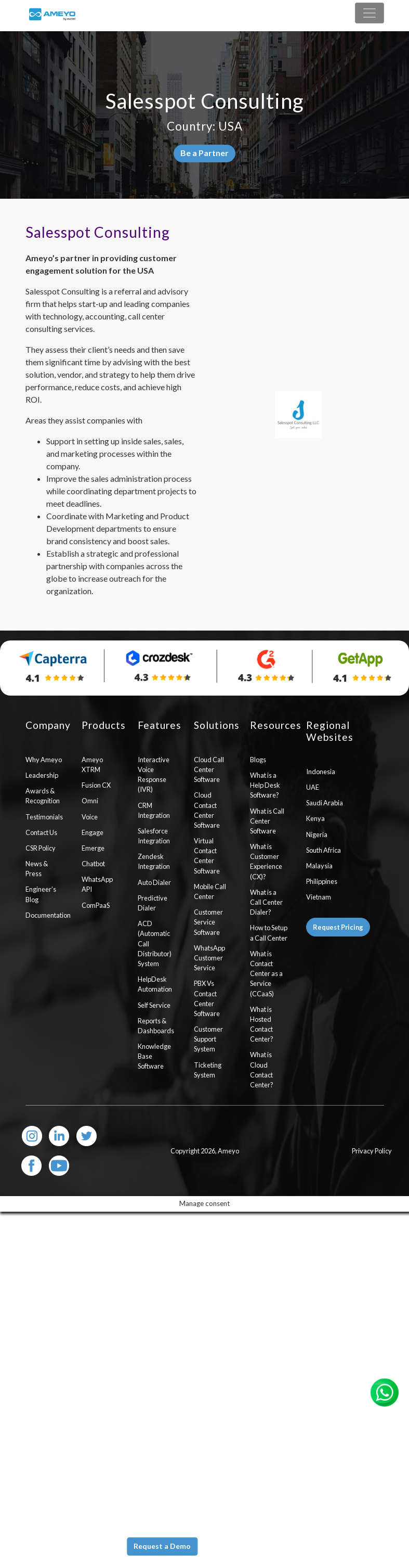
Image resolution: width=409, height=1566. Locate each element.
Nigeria (316, 834)
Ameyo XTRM (92, 764)
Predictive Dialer (152, 903)
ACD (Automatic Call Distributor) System (154, 943)
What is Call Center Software (267, 821)
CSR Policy (40, 848)
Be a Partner (204, 153)
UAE (312, 787)
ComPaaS (96, 905)
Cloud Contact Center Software (207, 810)
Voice (90, 817)
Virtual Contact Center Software (207, 856)
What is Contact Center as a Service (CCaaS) (266, 973)
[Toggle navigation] (369, 13)
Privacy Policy (372, 1151)
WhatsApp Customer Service (209, 958)
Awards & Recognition (42, 796)
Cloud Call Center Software (209, 769)
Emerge (93, 848)
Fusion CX (96, 785)
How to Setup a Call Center (268, 932)
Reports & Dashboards (156, 1026)
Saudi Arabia (324, 803)
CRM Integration (154, 810)
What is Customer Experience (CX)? (266, 861)
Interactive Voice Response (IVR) (153, 774)
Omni (90, 801)
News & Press (36, 868)
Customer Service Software (208, 922)
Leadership (41, 775)
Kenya (315, 818)
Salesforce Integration (154, 836)
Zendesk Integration (154, 861)
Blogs (258, 759)
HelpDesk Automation (155, 984)
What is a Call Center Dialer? (266, 902)
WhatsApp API (97, 884)
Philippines (321, 881)
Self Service (154, 1005)
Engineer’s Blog (40, 894)
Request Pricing (338, 927)
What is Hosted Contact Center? (261, 1024)
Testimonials (44, 817)
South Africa (323, 850)
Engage (92, 832)
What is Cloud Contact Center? (261, 1069)
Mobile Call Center (210, 891)
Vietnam (318, 897)
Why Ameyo (43, 759)
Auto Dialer (154, 882)
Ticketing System (207, 1070)
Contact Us (41, 832)
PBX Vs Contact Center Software (207, 998)
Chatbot (93, 863)
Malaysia (319, 866)
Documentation (45, 915)
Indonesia (320, 771)
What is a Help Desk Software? (265, 785)
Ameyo (228, 1151)
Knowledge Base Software (154, 1056)
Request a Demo (162, 1546)
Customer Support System (208, 1039)
